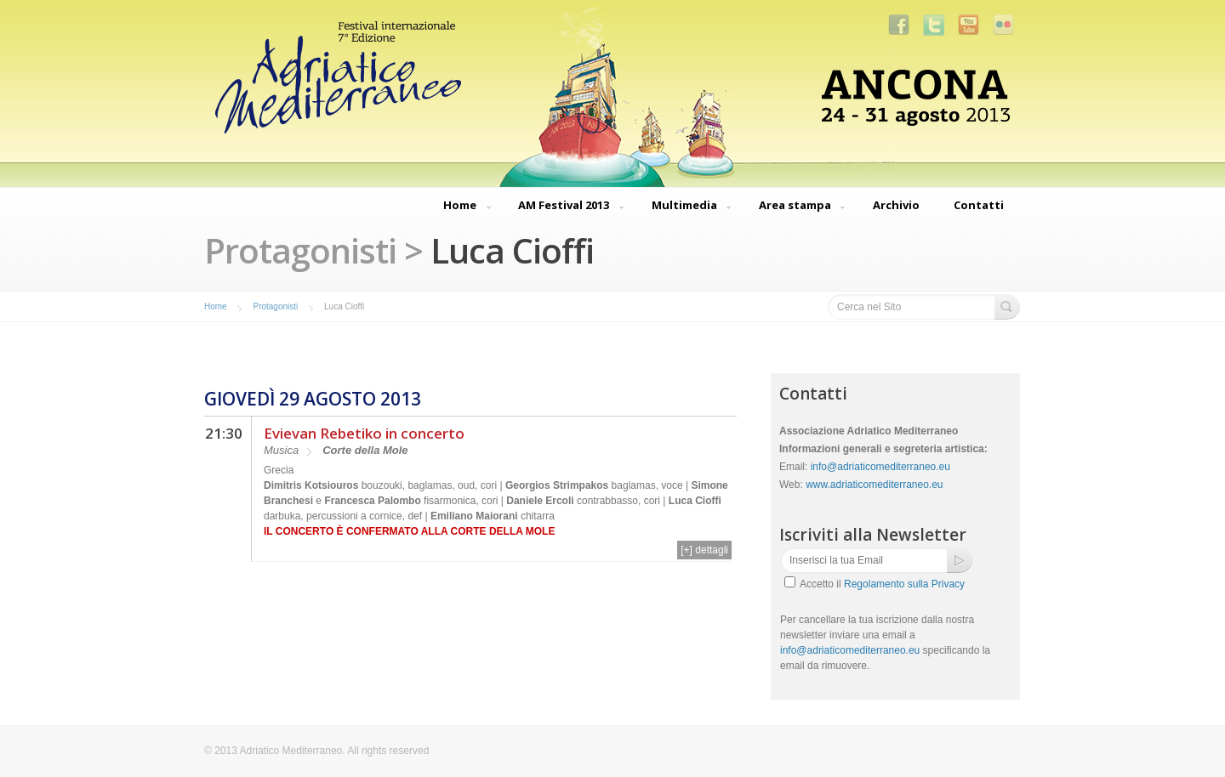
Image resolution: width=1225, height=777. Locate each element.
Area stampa (795, 207)
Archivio (896, 205)
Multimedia (684, 207)
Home (459, 207)
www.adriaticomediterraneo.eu (874, 485)
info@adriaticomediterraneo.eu (880, 467)
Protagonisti (275, 306)
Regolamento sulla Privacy (904, 584)
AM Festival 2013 (563, 207)
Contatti (979, 205)
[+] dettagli (704, 550)
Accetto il (882, 584)
